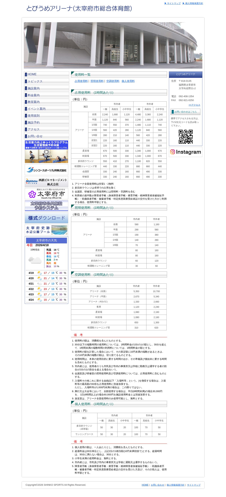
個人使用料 (128, 81)
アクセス (34, 129)
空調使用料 (112, 81)
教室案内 (34, 101)
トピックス (35, 81)
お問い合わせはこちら (185, 111)
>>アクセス (194, 105)
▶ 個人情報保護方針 (192, 3)
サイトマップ (194, 485)
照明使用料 (97, 81)
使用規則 (34, 115)
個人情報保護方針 (176, 485)
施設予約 (34, 122)
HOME (32, 74)
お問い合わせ (157, 485)
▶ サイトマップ (172, 3)
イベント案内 (37, 108)
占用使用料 (81, 81)
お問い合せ (35, 136)
